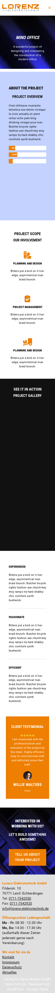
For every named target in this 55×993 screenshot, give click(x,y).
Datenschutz (12, 967)
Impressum (11, 962)
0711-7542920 (21, 903)
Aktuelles (9, 972)
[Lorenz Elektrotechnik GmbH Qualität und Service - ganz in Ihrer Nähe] (20, 7)
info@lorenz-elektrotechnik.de (25, 909)
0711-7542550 (20, 899)
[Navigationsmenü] (49, 7)
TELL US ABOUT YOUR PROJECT (27, 857)
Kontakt (8, 957)
